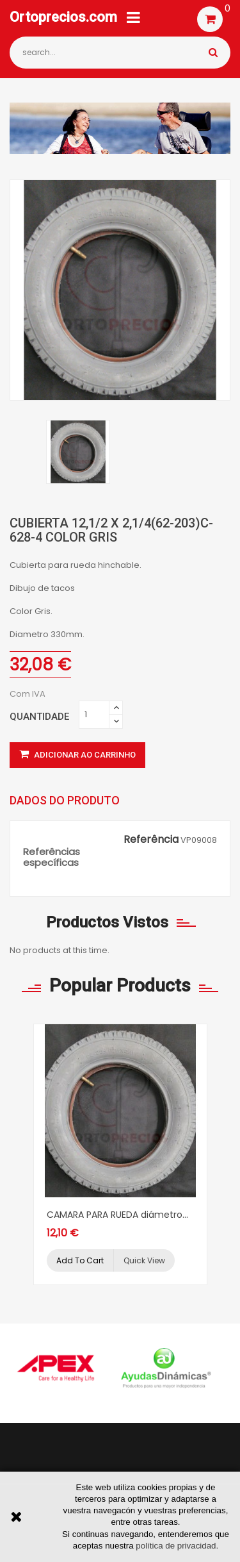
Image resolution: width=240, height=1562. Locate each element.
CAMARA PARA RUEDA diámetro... (117, 1214)
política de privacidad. (177, 1545)
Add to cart (80, 1260)
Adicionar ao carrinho (77, 755)
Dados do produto (65, 800)
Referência (151, 839)
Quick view (144, 1260)
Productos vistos (107, 922)
